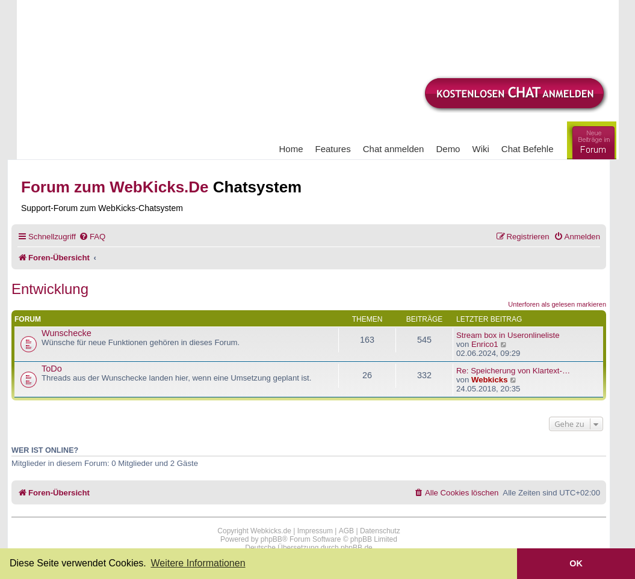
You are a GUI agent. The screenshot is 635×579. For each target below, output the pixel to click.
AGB (346, 531)
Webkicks (489, 379)
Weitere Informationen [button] (197, 563)
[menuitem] (92, 236)
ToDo (52, 368)
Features (333, 149)
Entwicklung (49, 289)
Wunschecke (66, 333)
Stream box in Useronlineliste (508, 335)
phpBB (271, 539)
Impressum (315, 531)
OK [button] (576, 563)
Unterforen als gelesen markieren (557, 304)
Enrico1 (484, 344)
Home (291, 149)
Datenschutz (380, 531)
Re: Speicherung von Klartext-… (513, 370)
